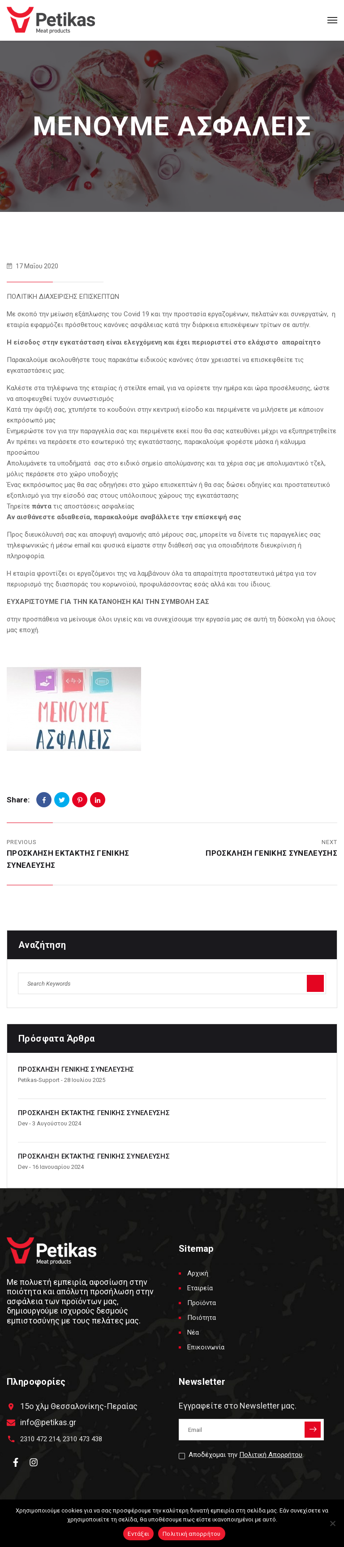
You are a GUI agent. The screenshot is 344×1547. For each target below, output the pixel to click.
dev (23, 1123)
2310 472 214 (40, 1439)
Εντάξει (138, 1533)
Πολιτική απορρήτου (192, 1533)
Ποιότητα (201, 1318)
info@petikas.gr (48, 1422)
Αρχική (197, 1273)
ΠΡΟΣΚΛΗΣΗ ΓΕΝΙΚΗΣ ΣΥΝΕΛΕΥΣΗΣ (271, 853)
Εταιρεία (200, 1288)
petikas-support (39, 1080)
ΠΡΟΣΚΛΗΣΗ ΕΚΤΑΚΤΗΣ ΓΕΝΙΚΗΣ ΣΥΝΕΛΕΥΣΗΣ (94, 1113)
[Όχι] (332, 1523)
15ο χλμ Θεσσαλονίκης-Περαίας (79, 1406)
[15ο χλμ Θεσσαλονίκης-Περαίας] (11, 1406)
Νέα (193, 1332)
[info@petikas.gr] (11, 1422)
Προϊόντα (201, 1303)
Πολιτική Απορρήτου (270, 1455)
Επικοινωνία (205, 1347)
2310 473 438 (82, 1439)
